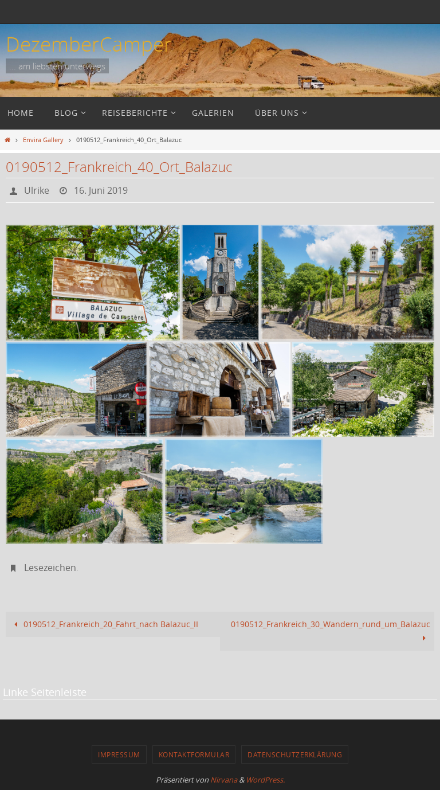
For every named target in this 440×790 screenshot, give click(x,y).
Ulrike (36, 190)
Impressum (119, 754)
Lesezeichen (50, 567)
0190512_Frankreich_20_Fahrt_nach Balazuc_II (104, 624)
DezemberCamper (89, 43)
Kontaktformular (194, 754)
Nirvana (223, 780)
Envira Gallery (43, 139)
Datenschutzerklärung (294, 754)
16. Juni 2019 (101, 190)
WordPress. (265, 780)
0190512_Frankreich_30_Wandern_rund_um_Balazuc (330, 631)
